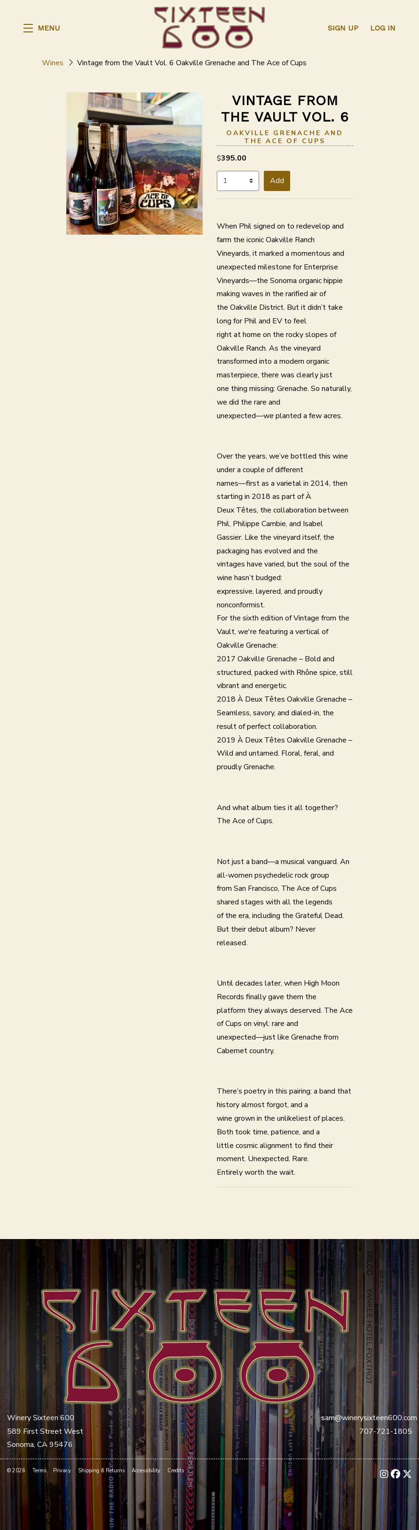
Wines (52, 63)
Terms (39, 1470)
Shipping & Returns (101, 1470)
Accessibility (146, 1470)
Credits (175, 1470)
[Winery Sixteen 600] (195, 1345)
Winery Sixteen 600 (209, 28)
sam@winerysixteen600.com (369, 1418)
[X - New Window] (407, 1474)
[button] (42, 28)
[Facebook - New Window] (395, 1474)
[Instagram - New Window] (384, 1474)
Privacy (62, 1470)
